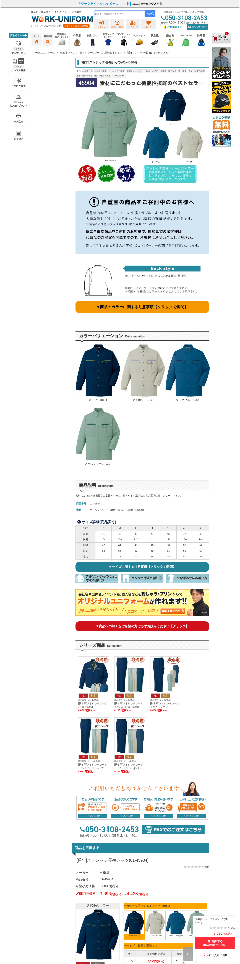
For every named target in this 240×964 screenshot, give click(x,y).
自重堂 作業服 (100, 71)
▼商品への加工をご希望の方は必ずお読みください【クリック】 (142, 626)
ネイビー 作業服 (159, 71)
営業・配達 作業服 (197, 71)
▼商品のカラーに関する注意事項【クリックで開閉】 (142, 307)
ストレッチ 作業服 (116, 71)
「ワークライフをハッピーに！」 (101, 3)
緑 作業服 (172, 71)
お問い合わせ (197, 26)
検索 (150, 13)
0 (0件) (205, 867)
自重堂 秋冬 (87, 71)
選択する (215, 943)
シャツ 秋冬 (145, 71)
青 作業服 (182, 71)
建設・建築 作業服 (102, 76)
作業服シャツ (132, 71)
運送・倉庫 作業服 (84, 76)
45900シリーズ (119, 76)
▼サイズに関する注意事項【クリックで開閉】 (142, 567)
